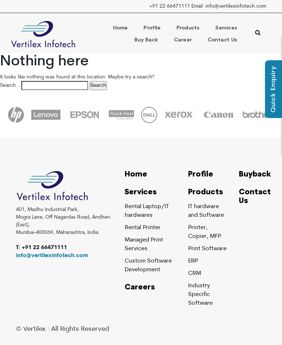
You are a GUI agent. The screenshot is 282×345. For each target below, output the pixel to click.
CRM (194, 273)
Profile (152, 28)
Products (188, 28)
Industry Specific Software (200, 294)
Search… (10, 85)
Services (226, 28)
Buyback (255, 174)
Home (120, 28)
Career (183, 40)
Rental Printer (143, 228)
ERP (193, 261)
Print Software (207, 249)
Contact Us (222, 40)
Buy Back (146, 40)
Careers (140, 287)
